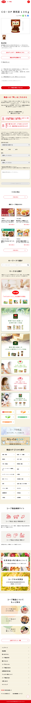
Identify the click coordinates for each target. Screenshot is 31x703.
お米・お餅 (19, 459)
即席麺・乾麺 (19, 463)
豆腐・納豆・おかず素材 (22, 483)
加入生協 (3, 160)
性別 (2, 149)
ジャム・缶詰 (5, 488)
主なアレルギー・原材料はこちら (15, 52)
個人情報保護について (17, 693)
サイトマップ (5, 684)
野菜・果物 (4, 454)
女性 (16, 149)
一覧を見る (15, 197)
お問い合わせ (5, 681)
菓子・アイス (5, 479)
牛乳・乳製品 (5, 463)
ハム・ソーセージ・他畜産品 (7, 469)
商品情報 (4, 651)
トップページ (5, 647)
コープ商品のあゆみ (6, 667)
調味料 (3, 459)
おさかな (19, 488)
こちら (14, 106)
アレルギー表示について (7, 674)
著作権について (8, 139)
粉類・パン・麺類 (20, 454)
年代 (2, 153)
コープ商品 (6, 1)
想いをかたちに (5, 654)
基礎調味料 (4, 492)
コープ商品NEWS (5, 657)
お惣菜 (18, 474)
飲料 (3, 483)
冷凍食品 (19, 492)
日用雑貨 (19, 497)
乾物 (18, 469)
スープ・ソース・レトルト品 (8, 474)
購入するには (5, 661)
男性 (10, 149)
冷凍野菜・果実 (20, 479)
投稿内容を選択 (4, 142)
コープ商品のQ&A (6, 677)
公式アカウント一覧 (15, 640)
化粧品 (3, 497)
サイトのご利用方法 (4, 693)
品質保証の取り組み (6, 671)
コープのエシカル (6, 664)
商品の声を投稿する (15, 57)
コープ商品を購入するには (15, 87)
